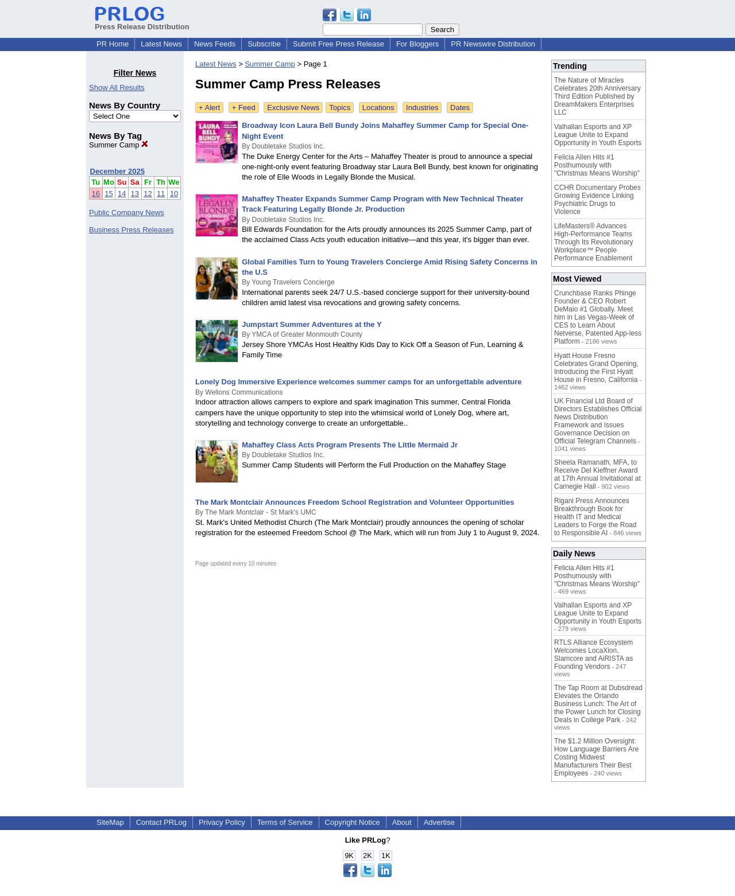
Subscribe (264, 44)
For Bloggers (417, 44)
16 (96, 193)
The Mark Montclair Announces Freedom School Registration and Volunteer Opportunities (354, 502)
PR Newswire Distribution (493, 44)
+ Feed (244, 107)
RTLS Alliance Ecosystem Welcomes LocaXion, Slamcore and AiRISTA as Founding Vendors (593, 654)
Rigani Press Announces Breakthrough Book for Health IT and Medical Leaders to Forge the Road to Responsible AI (595, 517)
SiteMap (110, 822)
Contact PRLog (161, 822)
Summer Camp (118, 145)
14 (122, 193)
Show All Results (117, 87)
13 (135, 193)
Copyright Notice (352, 822)
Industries (422, 107)
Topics (339, 107)
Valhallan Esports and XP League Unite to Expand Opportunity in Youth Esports (597, 135)
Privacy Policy (222, 822)
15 (109, 193)
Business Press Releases (131, 229)
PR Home (112, 44)
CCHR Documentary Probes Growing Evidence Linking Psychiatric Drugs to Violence (597, 200)
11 (161, 193)
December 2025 (117, 171)
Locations (378, 107)
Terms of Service (285, 822)
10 (174, 193)
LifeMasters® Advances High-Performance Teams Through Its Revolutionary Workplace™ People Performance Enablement (593, 242)
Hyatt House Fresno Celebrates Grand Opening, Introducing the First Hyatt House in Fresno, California (596, 368)
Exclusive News (293, 107)
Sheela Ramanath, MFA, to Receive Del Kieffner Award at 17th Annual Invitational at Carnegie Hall (597, 474)
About (402, 822)
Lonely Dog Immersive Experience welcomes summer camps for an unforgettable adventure (358, 381)
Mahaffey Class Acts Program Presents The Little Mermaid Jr (350, 445)
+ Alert (209, 107)
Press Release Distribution (142, 22)
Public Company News (126, 212)
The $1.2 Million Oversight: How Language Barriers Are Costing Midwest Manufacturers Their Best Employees (596, 757)
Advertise (439, 822)
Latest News (161, 44)
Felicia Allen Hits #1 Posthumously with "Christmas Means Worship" (597, 165)
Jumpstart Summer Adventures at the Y (311, 324)
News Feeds (214, 44)
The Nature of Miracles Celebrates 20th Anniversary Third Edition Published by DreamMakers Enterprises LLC (597, 96)
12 (148, 193)
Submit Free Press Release (338, 44)
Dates (460, 107)
